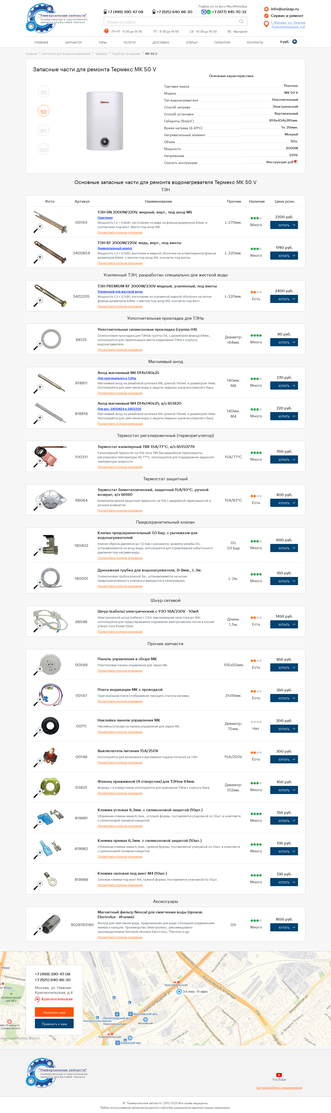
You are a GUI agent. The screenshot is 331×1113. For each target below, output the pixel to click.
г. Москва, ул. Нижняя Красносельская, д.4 (288, 24)
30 (43, 91)
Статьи (192, 41)
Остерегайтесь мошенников (279, 1087)
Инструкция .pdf (282, 162)
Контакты (255, 41)
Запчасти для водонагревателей (66, 53)
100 (43, 149)
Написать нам (54, 1012)
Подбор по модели (126, 53)
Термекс (101, 53)
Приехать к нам (54, 1023)
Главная (41, 41)
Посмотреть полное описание (120, 232)
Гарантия (222, 41)
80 (43, 130)
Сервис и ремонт (287, 16)
